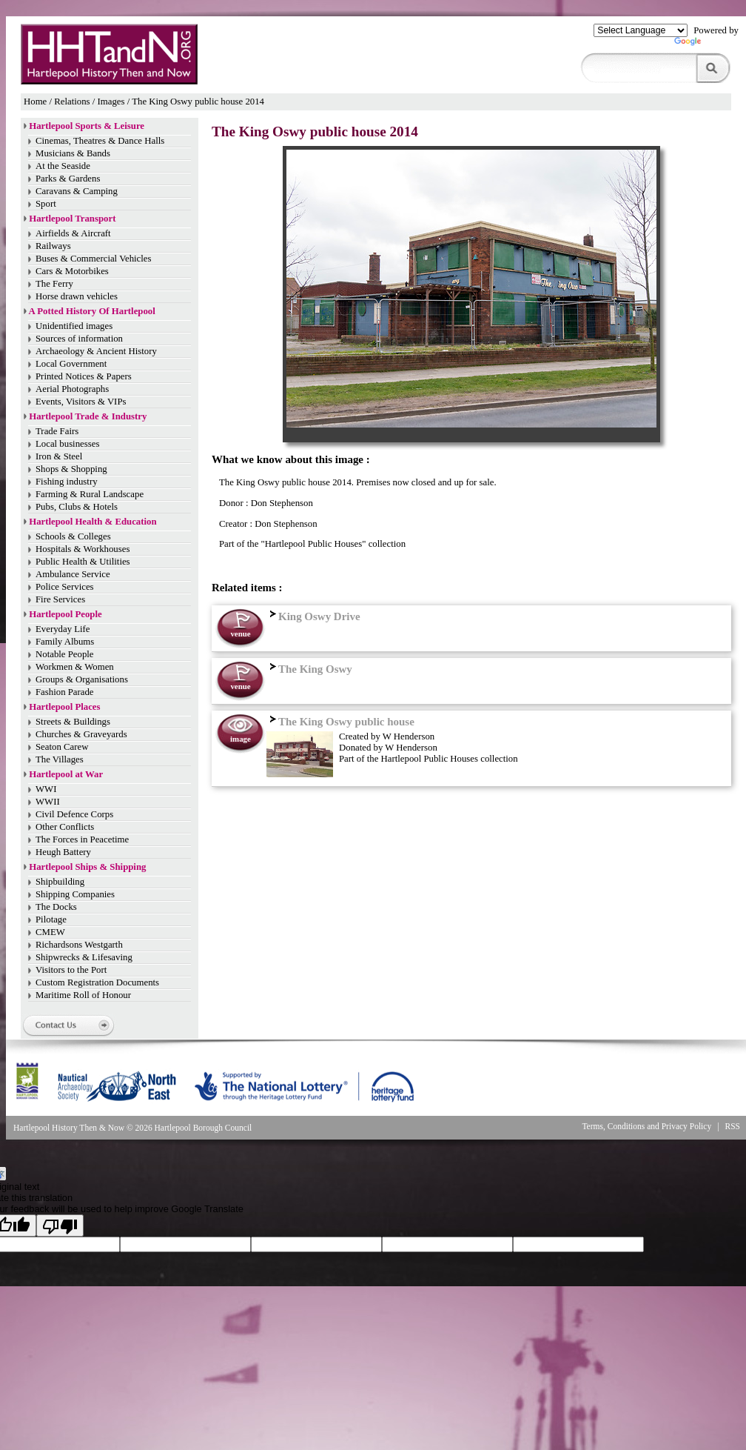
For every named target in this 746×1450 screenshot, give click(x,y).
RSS (733, 1126)
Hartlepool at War (66, 774)
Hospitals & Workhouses (83, 549)
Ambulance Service (73, 574)
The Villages (60, 759)
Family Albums (65, 641)
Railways (53, 246)
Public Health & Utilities (83, 561)
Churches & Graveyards (81, 734)
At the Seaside (63, 166)
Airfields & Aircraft (73, 233)
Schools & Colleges (73, 536)
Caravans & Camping (77, 191)
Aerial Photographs (72, 389)
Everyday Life (63, 629)
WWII (48, 801)
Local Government (71, 364)
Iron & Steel (59, 456)
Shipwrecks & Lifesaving (84, 957)
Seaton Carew (62, 747)
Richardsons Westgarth (79, 944)
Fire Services (60, 599)
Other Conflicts (65, 827)
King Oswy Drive (313, 616)
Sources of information (79, 338)
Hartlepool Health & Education (92, 521)
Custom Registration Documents (97, 982)
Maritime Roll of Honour (83, 995)
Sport (46, 204)
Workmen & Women (75, 667)
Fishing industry (67, 481)
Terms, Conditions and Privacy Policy (646, 1126)
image (240, 738)
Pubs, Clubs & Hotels (77, 507)
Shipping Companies (75, 894)
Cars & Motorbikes (72, 271)
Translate (706, 44)
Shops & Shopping (71, 469)
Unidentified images (74, 326)
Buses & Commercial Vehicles (94, 258)
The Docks (56, 907)
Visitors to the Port (71, 970)
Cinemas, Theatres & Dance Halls (100, 141)
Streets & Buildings (73, 721)
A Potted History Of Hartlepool (92, 311)
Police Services (65, 587)
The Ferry (54, 284)
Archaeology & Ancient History (96, 351)
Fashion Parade (65, 692)
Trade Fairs (57, 431)
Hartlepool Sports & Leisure (86, 126)
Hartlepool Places (64, 707)
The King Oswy (309, 669)
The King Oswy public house (340, 722)
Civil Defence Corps (74, 814)
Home (35, 101)
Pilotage (51, 919)
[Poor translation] (60, 1225)
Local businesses (67, 444)
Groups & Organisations (82, 679)
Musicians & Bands (73, 153)
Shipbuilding (60, 882)
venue (240, 633)
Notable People (65, 654)
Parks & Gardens (68, 178)
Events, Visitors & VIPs (81, 401)
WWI (46, 789)
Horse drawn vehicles (77, 296)
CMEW (50, 932)
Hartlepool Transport (72, 218)
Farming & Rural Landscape (90, 494)
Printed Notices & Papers (84, 376)
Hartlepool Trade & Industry (88, 416)
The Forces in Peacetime (82, 839)
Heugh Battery (63, 852)
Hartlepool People (65, 614)
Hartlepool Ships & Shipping (87, 867)
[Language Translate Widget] (641, 30)
